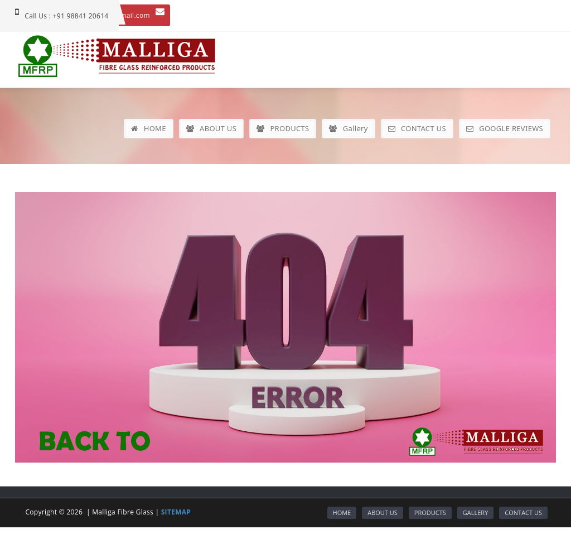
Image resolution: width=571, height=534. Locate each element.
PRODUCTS (283, 128)
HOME (148, 128)
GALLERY (475, 512)
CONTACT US (417, 128)
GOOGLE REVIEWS (504, 128)
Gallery (348, 128)
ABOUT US (211, 128)
